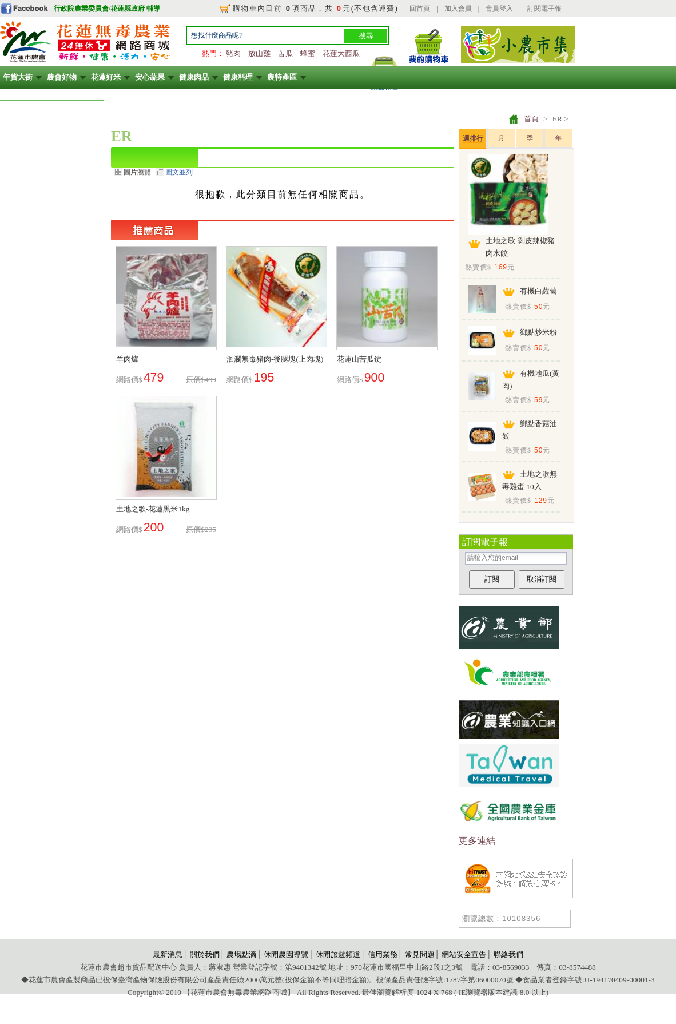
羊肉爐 (127, 359)
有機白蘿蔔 (538, 291)
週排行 (473, 138)
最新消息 (167, 954)
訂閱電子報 (544, 9)
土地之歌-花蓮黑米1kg (152, 509)
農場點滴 (241, 954)
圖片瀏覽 (137, 172)
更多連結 (477, 841)
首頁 (531, 118)
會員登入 (499, 9)
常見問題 (420, 954)
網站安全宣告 (464, 954)
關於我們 (205, 954)
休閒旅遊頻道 (338, 954)
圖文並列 (179, 172)
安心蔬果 (150, 77)
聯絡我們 (508, 954)
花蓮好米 (106, 77)
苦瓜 (285, 53)
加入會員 (458, 9)
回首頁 (419, 9)
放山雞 (259, 53)
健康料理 (238, 77)
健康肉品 (194, 77)
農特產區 (282, 77)
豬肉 (233, 53)
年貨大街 (18, 77)
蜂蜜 (307, 53)
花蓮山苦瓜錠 (359, 359)
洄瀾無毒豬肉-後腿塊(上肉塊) (274, 359)
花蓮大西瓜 (341, 53)
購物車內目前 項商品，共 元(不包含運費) (315, 8)
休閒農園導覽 (286, 954)
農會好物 (62, 77)
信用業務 (382, 954)
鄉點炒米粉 (538, 332)
